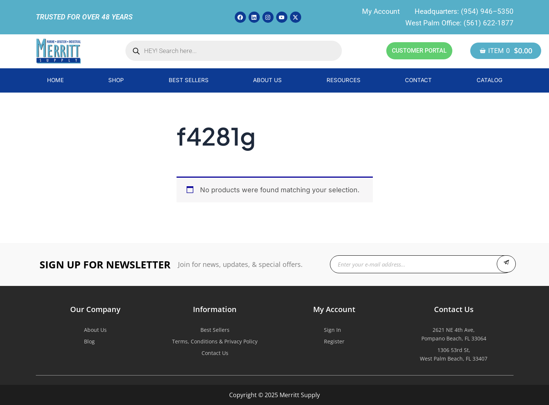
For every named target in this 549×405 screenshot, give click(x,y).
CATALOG (489, 80)
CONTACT (418, 80)
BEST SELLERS (189, 80)
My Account (381, 11)
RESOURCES (344, 80)
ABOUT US (267, 80)
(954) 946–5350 (487, 11)
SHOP (116, 80)
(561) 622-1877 (489, 23)
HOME (55, 80)
